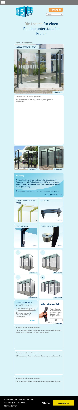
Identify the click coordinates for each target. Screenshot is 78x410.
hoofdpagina (20, 101)
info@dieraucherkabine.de (27, 308)
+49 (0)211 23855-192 (25, 305)
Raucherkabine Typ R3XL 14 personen (35, 332)
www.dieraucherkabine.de (27, 310)
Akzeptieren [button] (63, 403)
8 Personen (33, 273)
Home (18, 43)
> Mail (32, 320)
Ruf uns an (55, 9)
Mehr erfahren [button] (10, 406)
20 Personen (58, 297)
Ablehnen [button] (46, 403)
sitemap (24, 100)
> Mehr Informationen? (53, 195)
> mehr (59, 220)
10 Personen (58, 273)
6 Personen (58, 92)
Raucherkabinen (27, 43)
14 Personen (33, 297)
